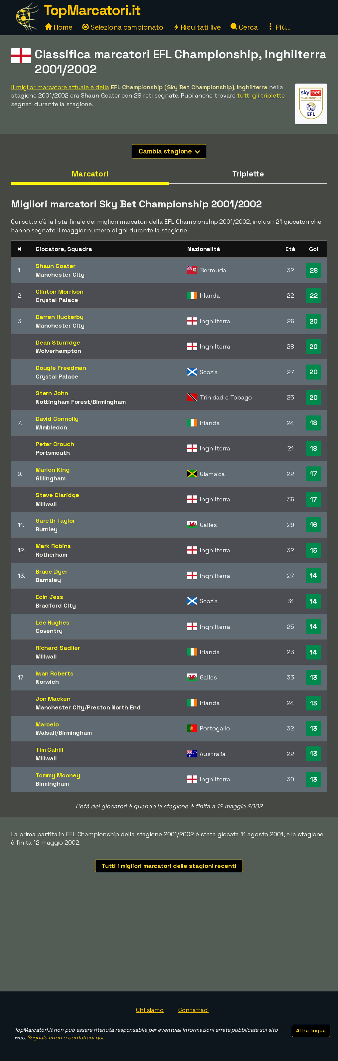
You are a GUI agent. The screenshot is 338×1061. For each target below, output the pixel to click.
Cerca (244, 27)
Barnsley (48, 580)
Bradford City (56, 605)
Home (59, 27)
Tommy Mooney (58, 775)
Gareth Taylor (55, 520)
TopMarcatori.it (92, 10)
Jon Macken (53, 698)
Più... (278, 27)
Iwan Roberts (55, 673)
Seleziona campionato (122, 27)
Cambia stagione (169, 151)
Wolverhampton (58, 351)
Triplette (247, 174)
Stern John (52, 393)
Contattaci (193, 1010)
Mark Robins (53, 546)
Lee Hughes (53, 622)
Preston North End (113, 707)
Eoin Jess (49, 597)
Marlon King (53, 469)
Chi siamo (150, 1010)
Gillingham (51, 478)
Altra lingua (311, 1030)
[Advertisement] (169, 941)
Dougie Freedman (61, 368)
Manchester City (60, 274)
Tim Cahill (50, 749)
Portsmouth (53, 452)
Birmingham (109, 401)
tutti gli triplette (260, 95)
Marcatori (90, 174)
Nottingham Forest (63, 401)
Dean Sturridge (58, 342)
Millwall (46, 503)
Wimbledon (51, 427)
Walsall (46, 732)
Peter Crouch (55, 444)
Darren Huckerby (60, 317)
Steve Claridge (58, 495)
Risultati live (197, 27)
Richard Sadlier (58, 648)
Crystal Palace (57, 300)
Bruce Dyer (52, 571)
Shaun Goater (56, 266)
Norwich (47, 681)
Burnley (47, 529)
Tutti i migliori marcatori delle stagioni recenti (168, 866)
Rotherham (51, 554)
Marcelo (47, 724)
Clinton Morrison (60, 291)
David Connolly (57, 418)
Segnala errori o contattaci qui (65, 1037)
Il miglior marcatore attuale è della (60, 87)
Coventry (49, 631)
